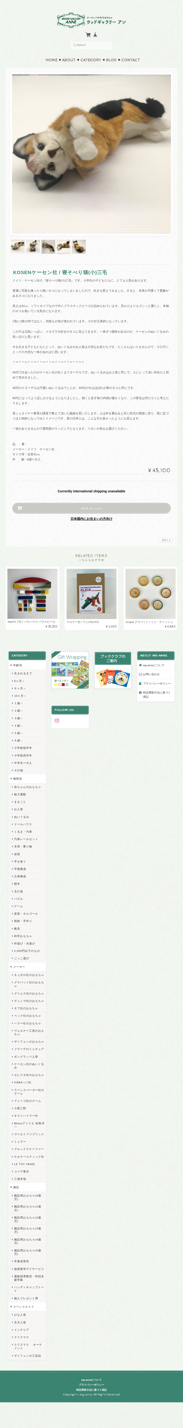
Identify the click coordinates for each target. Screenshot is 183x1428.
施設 (16, 1185)
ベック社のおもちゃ (27, 1014)
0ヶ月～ (19, 679)
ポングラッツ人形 (26, 1055)
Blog (111, 58)
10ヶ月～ (20, 694)
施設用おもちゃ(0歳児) (27, 1196)
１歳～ (18, 701)
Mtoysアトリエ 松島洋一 (29, 1123)
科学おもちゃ (23, 934)
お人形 (18, 807)
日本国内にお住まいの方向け (91, 517)
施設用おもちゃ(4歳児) (27, 1240)
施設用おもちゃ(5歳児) (27, 1250)
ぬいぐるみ (21, 815)
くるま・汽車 (23, 830)
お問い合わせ (151, 673)
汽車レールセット (26, 837)
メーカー (19, 965)
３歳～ (18, 716)
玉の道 (18, 889)
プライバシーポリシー (157, 682)
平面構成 (20, 867)
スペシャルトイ (23, 1305)
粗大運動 (20, 792)
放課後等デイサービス (29, 1267)
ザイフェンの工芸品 (27, 1354)
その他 (18, 768)
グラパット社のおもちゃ (29, 983)
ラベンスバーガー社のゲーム (29, 1090)
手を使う (20, 860)
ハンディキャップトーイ (29, 1287)
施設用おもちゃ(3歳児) (27, 1228)
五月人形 (20, 1320)
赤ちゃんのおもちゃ (27, 785)
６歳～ (18, 739)
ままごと (20, 800)
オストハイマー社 (26, 1114)
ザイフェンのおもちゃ (29, 1040)
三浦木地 (20, 1177)
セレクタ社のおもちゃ (29, 1073)
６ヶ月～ (20, 686)
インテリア (21, 1328)
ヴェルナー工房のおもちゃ (29, 1031)
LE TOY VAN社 (24, 1162)
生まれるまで (23, 672)
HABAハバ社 (22, 1081)
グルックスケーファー (29, 1147)
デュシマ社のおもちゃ (29, 999)
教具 (17, 927)
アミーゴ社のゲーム (27, 1099)
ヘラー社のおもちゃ (27, 1021)
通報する (166, 538)
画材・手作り (23, 919)
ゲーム (18, 904)
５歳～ (18, 731)
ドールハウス (23, 822)
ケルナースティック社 (29, 1155)
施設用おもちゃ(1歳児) (27, 1207)
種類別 (17, 777)
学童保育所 (21, 1260)
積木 (17, 882)
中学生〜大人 (23, 761)
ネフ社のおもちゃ (26, 1006)
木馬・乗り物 (23, 845)
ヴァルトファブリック (29, 1132)
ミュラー (20, 1140)
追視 (17, 852)
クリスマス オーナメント (28, 1345)
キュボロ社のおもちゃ (29, 973)
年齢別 (17, 663)
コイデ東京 (21, 1170)
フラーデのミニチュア (29, 1047)
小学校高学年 (23, 754)
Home (52, 58)
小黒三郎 (20, 1106)
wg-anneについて (154, 663)
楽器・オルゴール (26, 912)
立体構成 (20, 874)
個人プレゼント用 (26, 1296)
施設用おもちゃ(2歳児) (27, 1218)
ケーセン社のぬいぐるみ (29, 1064)
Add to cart (91, 507)
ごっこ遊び (21, 957)
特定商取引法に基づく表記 (157, 693)
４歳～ (18, 724)
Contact (130, 58)
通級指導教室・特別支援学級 (29, 1276)
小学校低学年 (23, 746)
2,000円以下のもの (27, 949)
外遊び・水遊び (24, 942)
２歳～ (18, 709)
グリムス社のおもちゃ (29, 992)
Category (90, 58)
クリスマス (21, 1335)
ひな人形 (20, 1313)
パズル (18, 897)
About (69, 58)
